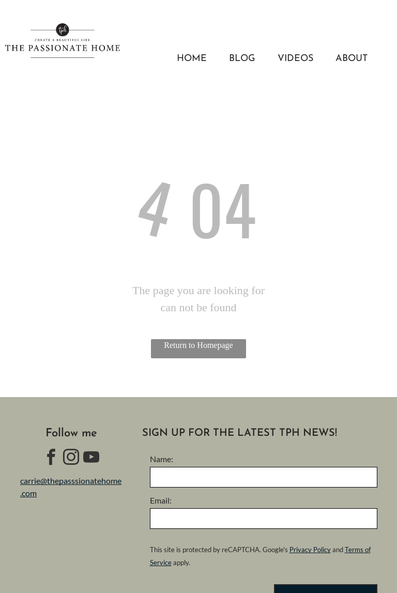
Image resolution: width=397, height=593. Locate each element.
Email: (161, 500)
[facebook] (51, 458)
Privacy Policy (310, 549)
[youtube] (91, 458)
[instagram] (71, 458)
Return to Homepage (198, 345)
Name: (161, 459)
